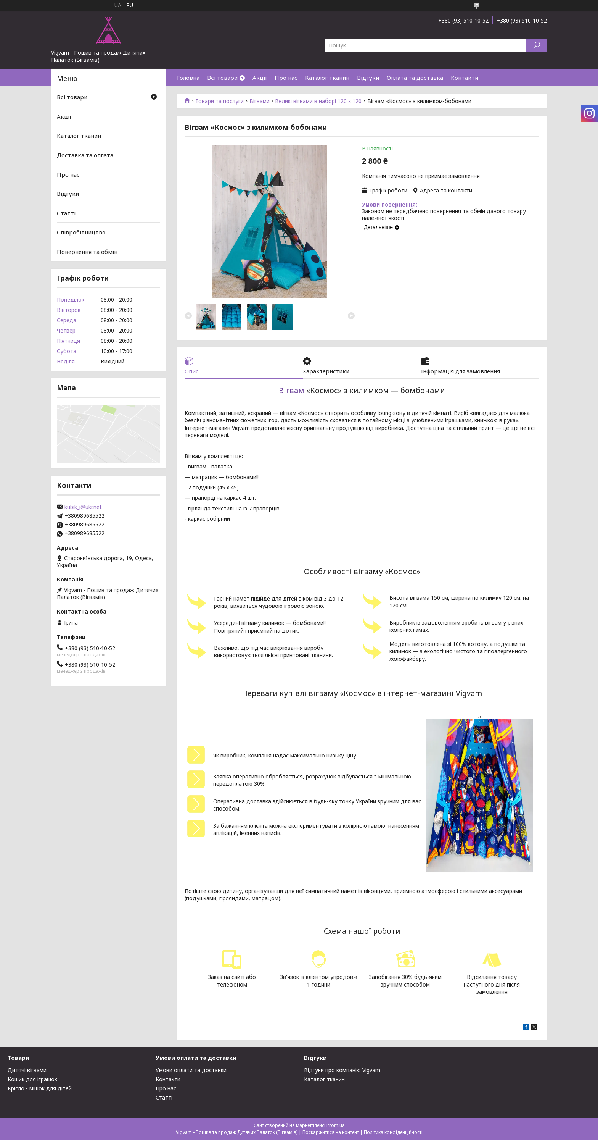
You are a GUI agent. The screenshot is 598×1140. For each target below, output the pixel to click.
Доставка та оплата (85, 155)
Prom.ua (335, 1125)
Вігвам (291, 391)
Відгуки (368, 77)
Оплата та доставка (415, 77)
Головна (188, 77)
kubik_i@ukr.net (83, 507)
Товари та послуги (219, 101)
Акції (259, 77)
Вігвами (259, 101)
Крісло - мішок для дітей (40, 1088)
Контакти (464, 77)
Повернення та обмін (87, 251)
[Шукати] (536, 45)
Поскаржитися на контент (330, 1132)
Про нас (286, 77)
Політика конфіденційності (393, 1132)
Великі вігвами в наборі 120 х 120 (318, 101)
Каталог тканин (327, 77)
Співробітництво (81, 232)
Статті (66, 213)
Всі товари (222, 77)
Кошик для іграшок (32, 1079)
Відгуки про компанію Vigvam (342, 1070)
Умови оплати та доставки (191, 1070)
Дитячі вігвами (27, 1070)
